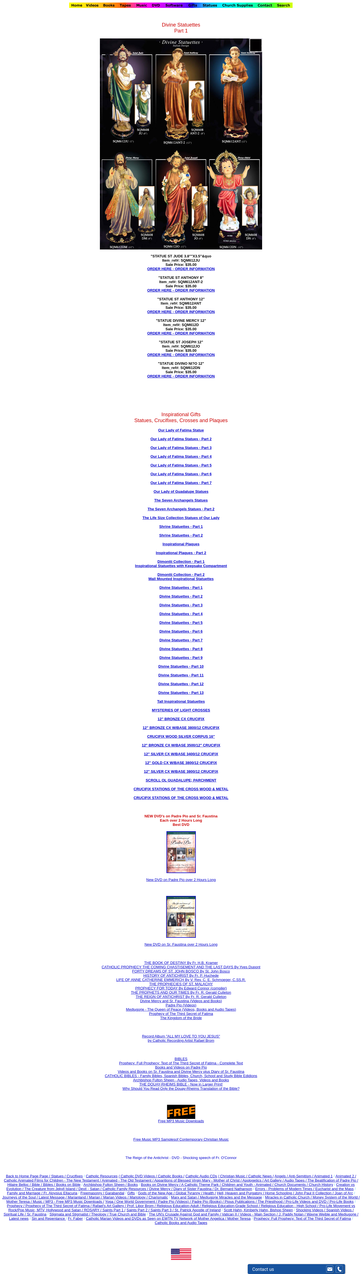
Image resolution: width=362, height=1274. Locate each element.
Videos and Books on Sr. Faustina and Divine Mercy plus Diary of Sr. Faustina (181, 1071)
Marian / (96, 1197)
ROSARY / (93, 1210)
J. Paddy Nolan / (293, 1214)
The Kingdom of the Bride (181, 1018)
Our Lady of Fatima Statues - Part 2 (181, 439)
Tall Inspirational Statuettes (181, 701)
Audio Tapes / (296, 1180)
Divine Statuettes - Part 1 (181, 587)
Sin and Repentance (49, 1218)
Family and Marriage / (25, 1193)
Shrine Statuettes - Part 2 (181, 535)
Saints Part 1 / (114, 1210)
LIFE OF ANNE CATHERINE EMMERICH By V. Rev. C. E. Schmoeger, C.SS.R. (181, 980)
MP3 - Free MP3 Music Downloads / (74, 1201)
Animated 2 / (345, 1176)
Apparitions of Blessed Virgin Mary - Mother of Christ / (198, 1180)
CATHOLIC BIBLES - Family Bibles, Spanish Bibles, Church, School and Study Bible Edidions (181, 1076)
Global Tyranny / (189, 1193)
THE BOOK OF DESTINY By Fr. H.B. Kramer (181, 963)
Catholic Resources (102, 1176)
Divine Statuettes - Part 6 (181, 631)
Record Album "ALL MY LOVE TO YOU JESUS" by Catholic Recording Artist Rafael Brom (181, 1038)
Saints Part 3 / (162, 1210)
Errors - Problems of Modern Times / (285, 1189)
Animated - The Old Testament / (128, 1180)
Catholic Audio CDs (201, 1176)
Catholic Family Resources (124, 1189)
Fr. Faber (75, 1218)
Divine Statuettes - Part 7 (181, 640)
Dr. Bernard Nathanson (233, 1189)
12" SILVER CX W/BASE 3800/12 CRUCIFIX (181, 771)
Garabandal (114, 1193)
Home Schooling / (280, 1193)
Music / (39, 1201)
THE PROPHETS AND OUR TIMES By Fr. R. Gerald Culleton (181, 992)
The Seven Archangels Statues (181, 500)
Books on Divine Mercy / (161, 1184)
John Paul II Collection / (315, 1193)
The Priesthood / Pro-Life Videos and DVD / (293, 1201)
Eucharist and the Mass (334, 1189)
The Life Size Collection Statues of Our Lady (181, 518)
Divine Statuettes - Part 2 (181, 596)
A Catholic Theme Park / (201, 1184)
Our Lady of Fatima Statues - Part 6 (181, 474)
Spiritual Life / (15, 1214)
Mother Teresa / (19, 1201)
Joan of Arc (344, 1193)
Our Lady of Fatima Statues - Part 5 (181, 465)
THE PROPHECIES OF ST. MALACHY (181, 984)
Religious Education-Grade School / (231, 1206)
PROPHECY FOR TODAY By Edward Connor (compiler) (181, 988)
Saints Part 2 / (138, 1210)
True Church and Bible (127, 1214)
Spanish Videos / (340, 1210)
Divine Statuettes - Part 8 (181, 649)
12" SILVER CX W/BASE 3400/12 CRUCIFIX (181, 754)
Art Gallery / (274, 1180)
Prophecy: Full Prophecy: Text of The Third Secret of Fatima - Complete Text (181, 1063)
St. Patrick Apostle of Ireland (198, 1210)
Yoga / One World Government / (131, 1201)
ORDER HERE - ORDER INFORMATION (181, 269)
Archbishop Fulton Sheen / (105, 1184)
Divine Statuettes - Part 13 (180, 693)
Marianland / (78, 1197)
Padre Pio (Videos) (181, 1005)
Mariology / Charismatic (149, 1197)
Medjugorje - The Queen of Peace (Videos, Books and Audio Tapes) (181, 1009)
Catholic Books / (171, 1176)
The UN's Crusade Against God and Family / (185, 1214)
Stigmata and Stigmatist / (70, 1214)
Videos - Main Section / (259, 1214)
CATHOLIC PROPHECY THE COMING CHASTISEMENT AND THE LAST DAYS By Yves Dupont (181, 967)
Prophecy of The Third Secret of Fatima (181, 1014)
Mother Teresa (239, 1218)
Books (133, 1184)
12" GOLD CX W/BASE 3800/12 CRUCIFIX (181, 763)
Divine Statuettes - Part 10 (180, 666)
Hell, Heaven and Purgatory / (241, 1193)
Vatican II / (231, 1214)
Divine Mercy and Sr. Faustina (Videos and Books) (181, 1001)
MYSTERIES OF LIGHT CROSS (178, 710)
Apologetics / (253, 1180)
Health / (209, 1193)
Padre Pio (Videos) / (175, 1201)
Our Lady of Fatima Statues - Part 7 (181, 483)
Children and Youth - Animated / (248, 1184)
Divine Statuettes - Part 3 (181, 605)
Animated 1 (323, 1176)
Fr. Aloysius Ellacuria (60, 1193)
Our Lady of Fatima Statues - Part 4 (181, 456)
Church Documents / (291, 1184)
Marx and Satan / (185, 1197)
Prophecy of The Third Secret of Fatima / (59, 1206)
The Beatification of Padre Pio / (333, 1180)
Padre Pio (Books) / (208, 1201)
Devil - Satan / (90, 1189)
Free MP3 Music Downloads (181, 1119)
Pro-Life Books (342, 1201)
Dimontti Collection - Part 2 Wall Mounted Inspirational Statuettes (181, 576)
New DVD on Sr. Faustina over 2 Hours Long (181, 944)
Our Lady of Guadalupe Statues (180, 491)
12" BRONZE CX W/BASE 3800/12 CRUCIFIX (180, 728)
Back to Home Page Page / (28, 1176)
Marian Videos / (116, 1197)
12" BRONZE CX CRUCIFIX (181, 719)
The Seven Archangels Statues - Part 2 (181, 509)
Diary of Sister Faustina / (194, 1189)
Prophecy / (16, 1206)
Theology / (100, 1214)
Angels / (282, 1176)
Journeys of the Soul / (20, 1197)
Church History (320, 1184)
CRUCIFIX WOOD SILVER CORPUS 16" (181, 736)
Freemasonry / (92, 1193)
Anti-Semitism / (301, 1176)
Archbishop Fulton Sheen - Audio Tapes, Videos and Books (181, 1080)
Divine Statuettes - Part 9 (181, 658)
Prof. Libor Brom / (142, 1206)
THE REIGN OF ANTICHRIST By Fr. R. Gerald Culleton (181, 997)
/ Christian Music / (233, 1176)
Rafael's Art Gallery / (110, 1206)
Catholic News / (261, 1176)
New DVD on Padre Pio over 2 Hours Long (181, 880)
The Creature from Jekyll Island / (51, 1189)
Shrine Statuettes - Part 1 (181, 526)
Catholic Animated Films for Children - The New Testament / (53, 1180)
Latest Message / (53, 1197)
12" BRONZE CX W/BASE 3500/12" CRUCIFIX (181, 745)
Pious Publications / (241, 1201)
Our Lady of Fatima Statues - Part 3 (181, 448)
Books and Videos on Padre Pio (181, 1067)
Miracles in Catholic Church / (289, 1197)
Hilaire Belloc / (19, 1184)
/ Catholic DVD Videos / (138, 1176)
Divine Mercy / (161, 1189)
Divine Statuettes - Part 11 (180, 675)
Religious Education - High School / (290, 1206)
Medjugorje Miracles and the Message (231, 1197)
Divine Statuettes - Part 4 (181, 614)
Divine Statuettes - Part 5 (181, 622)
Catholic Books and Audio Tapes (181, 1223)
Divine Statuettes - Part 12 (180, 684)
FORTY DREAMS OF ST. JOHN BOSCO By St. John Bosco (181, 971)
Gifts (131, 1193)
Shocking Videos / (311, 1210)
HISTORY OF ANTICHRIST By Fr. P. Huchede (181, 975)
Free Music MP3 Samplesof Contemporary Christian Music (181, 1139)
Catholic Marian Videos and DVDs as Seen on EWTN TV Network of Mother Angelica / (156, 1218)
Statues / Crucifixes (67, 1176)
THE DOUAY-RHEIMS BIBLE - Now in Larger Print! (181, 1084)
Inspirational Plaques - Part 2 (181, 553)
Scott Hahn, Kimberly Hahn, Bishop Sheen (258, 1210)
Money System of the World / (336, 1197)
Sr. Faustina (36, 1214)
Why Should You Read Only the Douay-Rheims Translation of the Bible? (181, 1088)
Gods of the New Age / (157, 1193)
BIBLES (181, 1059)
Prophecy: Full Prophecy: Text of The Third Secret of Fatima (302, 1218)
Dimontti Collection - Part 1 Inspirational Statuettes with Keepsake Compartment (181, 563)
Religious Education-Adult (178, 1206)
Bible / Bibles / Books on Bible (55, 1184)
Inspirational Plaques (181, 544)
